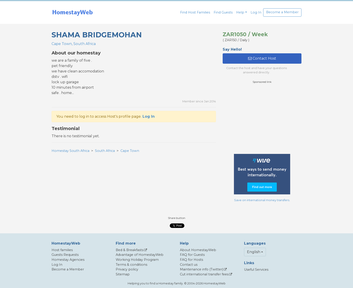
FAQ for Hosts (191, 260)
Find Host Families (195, 12)
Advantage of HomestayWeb (139, 255)
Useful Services (256, 270)
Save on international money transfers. (262, 200)
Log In (256, 12)
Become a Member (282, 12)
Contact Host (262, 58)
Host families (62, 250)
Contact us (188, 265)
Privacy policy (127, 269)
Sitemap (123, 274)
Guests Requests (65, 255)
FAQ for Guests (192, 255)
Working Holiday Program (137, 260)
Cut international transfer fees (204, 274)
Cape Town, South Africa (74, 44)
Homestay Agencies (68, 260)
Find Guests (223, 12)
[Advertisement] (262, 118)
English (253, 252)
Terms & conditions (131, 265)
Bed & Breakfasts (129, 250)
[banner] (72, 12)
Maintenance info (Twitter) (201, 269)
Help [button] (240, 12)
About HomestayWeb (198, 250)
